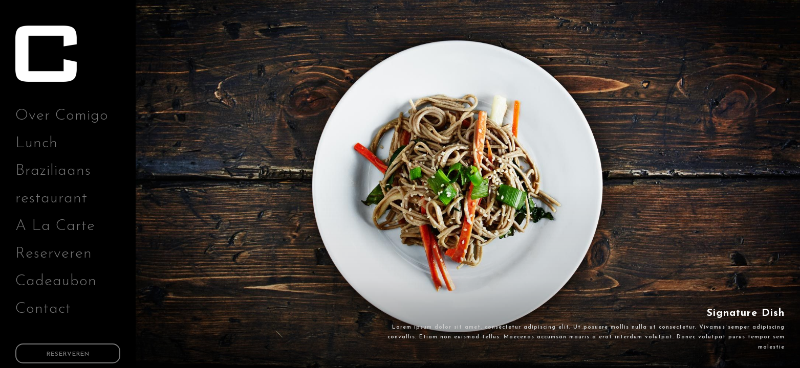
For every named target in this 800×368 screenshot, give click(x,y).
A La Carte (55, 226)
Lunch (36, 143)
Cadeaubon (56, 281)
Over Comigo (62, 116)
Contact (43, 309)
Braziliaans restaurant (53, 184)
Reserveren (53, 254)
